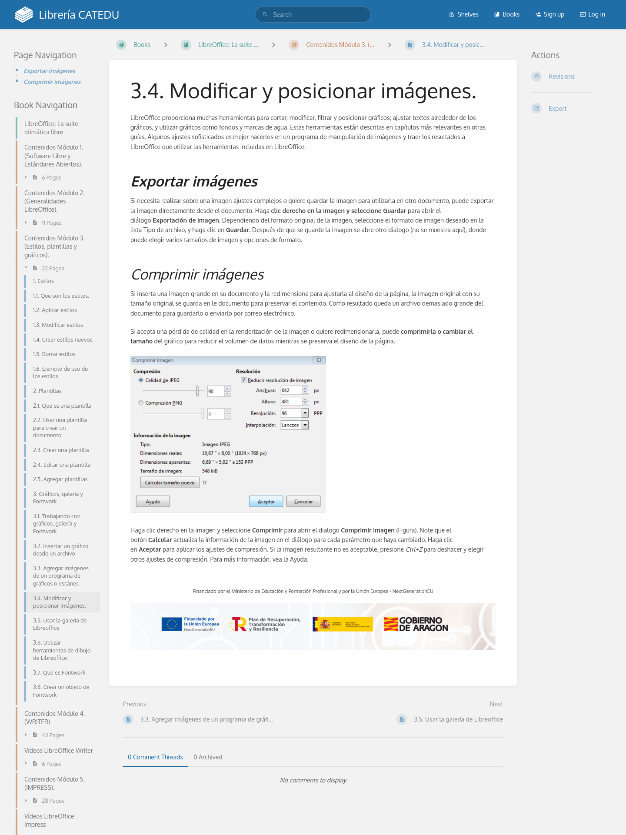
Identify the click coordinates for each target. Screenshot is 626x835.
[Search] (265, 14)
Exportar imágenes (49, 70)
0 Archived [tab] (207, 757)
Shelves (464, 14)
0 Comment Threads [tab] (155, 757)
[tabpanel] (313, 780)
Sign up (549, 14)
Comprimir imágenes (51, 81)
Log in (592, 14)
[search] (313, 15)
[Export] (571, 108)
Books (506, 14)
